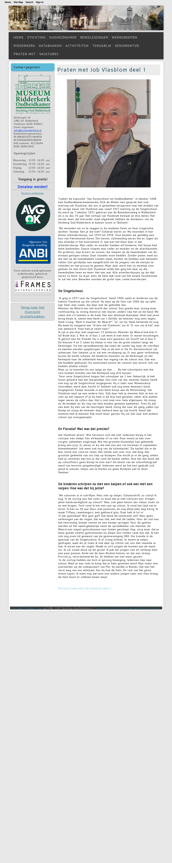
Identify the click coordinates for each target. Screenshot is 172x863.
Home (18, 37)
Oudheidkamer (63, 37)
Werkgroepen (124, 37)
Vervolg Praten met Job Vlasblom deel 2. (85, 588)
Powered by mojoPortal (108, 608)
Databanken (50, 45)
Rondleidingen (94, 37)
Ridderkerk (24, 45)
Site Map (16, 608)
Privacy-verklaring (33, 193)
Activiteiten (77, 45)
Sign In (39, 2)
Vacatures (48, 54)
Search (29, 2)
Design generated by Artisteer (143, 608)
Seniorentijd (127, 45)
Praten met (25, 54)
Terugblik (101, 45)
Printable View (33, 608)
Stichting (36, 37)
